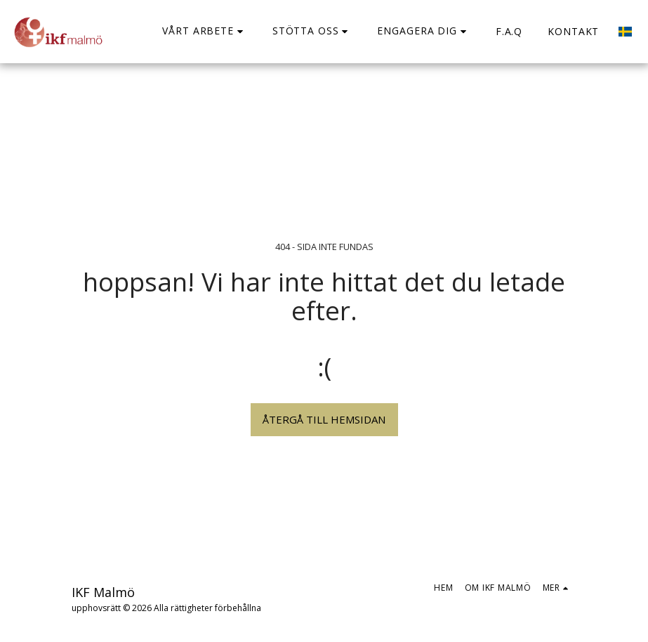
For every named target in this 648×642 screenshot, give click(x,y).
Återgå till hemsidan (324, 419)
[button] (205, 31)
